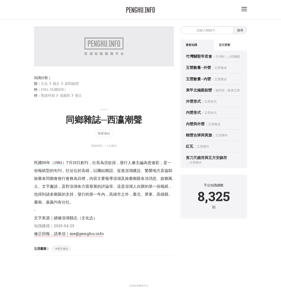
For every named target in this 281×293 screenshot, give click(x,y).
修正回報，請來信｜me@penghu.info (69, 233)
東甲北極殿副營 (199, 90)
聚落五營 (234, 90)
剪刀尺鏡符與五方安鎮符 (206, 157)
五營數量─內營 (198, 78)
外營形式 (193, 101)
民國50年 (42, 162)
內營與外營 (195, 123)
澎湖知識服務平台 (139, 285)
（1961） (58, 162)
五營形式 (210, 101)
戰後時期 (48, 95)
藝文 (56, 83)
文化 (44, 83)
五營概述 (220, 68)
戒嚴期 (65, 95)
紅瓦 (189, 146)
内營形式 (193, 112)
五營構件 (222, 135)
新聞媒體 (72, 83)
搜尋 (240, 30)
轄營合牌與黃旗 (199, 135)
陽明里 (220, 90)
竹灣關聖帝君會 (199, 56)
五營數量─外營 (198, 67)
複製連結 (104, 133)
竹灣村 (220, 56)
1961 (54, 89)
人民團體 (234, 56)
